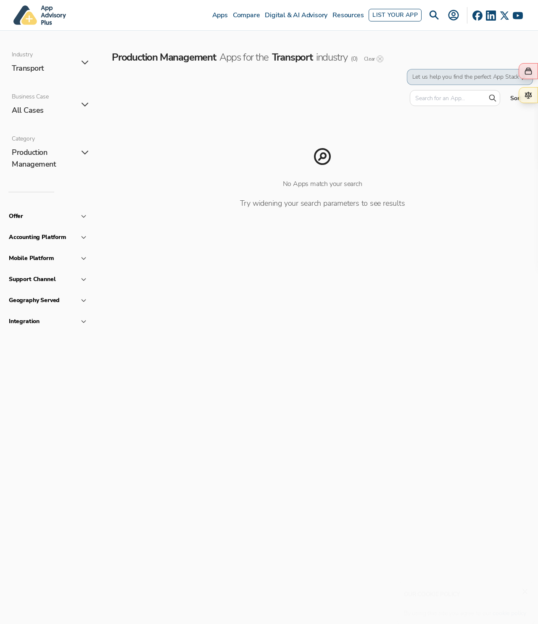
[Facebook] (477, 16)
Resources (348, 15)
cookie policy (509, 609)
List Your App (395, 15)
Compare (246, 15)
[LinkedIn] (491, 16)
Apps (220, 15)
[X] (504, 16)
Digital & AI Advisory (296, 15)
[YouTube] (518, 16)
